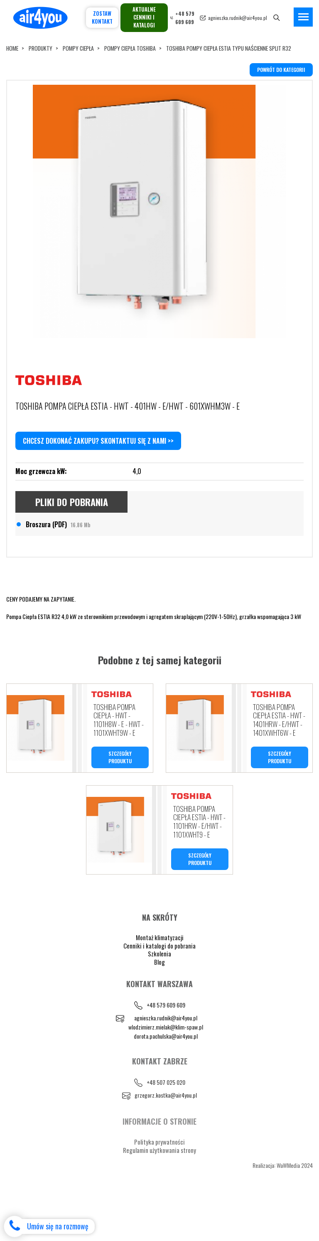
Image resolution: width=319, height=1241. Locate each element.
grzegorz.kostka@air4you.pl (166, 1142)
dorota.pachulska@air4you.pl (166, 1083)
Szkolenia (159, 1001)
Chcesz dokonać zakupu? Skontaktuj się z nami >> (98, 484)
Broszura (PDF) (58, 567)
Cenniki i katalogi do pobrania (159, 993)
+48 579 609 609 (166, 1052)
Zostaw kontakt (102, 17)
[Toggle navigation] (303, 17)
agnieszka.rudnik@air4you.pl (237, 17)
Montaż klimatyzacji (160, 985)
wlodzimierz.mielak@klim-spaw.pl (165, 1074)
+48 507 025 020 (166, 1130)
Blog (159, 1009)
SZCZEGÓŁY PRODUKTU (120, 802)
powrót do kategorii (281, 69)
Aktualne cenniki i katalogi (144, 17)
